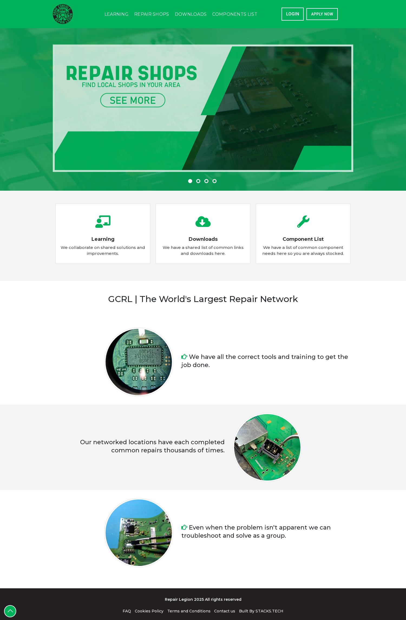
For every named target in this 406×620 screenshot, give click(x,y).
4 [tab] (215, 173)
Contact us (224, 611)
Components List (234, 14)
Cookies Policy (149, 611)
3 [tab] (207, 173)
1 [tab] (191, 173)
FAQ (127, 611)
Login (292, 14)
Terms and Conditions (189, 611)
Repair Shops (151, 14)
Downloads (191, 14)
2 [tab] (199, 173)
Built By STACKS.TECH (261, 611)
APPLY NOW (322, 14)
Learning (116, 14)
